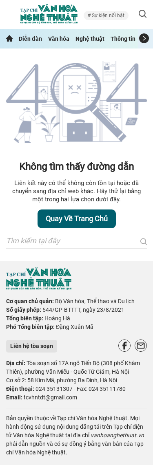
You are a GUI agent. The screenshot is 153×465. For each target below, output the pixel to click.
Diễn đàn (30, 39)
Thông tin (123, 39)
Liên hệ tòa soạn (31, 346)
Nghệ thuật (89, 39)
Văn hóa (58, 39)
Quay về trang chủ (77, 218)
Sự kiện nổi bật (107, 15)
